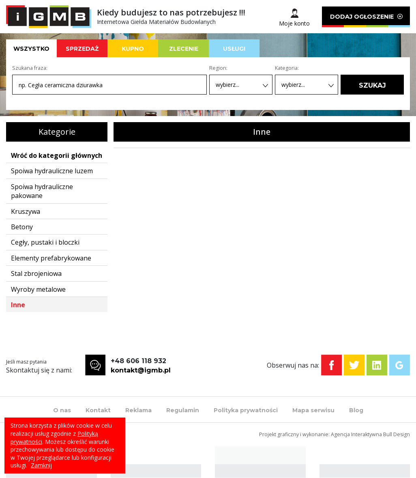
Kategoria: (287, 68)
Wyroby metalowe (38, 289)
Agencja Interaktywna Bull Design (370, 434)
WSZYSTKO (31, 48)
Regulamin (182, 410)
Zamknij (41, 465)
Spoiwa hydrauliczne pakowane (42, 191)
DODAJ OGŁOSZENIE (366, 20)
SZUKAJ (372, 85)
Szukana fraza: (29, 68)
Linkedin (377, 365)
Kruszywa (25, 211)
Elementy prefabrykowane (51, 258)
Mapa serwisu (313, 410)
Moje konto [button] (294, 23)
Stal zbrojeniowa (36, 273)
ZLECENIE (183, 48)
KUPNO (133, 48)
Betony (22, 226)
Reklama (138, 410)
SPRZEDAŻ (82, 48)
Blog (356, 410)
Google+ (399, 365)
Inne (18, 304)
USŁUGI (234, 48)
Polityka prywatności (246, 410)
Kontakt (98, 410)
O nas (62, 410)
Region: (218, 68)
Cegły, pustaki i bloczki (45, 242)
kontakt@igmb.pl (141, 370)
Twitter (354, 365)
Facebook (331, 365)
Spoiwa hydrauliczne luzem (52, 170)
